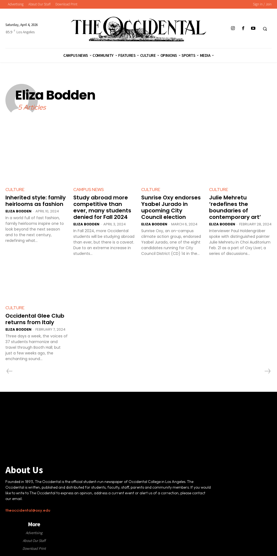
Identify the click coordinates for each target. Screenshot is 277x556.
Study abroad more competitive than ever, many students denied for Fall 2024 (102, 207)
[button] (265, 28)
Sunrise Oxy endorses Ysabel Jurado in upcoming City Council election (171, 207)
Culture (14, 189)
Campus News (88, 189)
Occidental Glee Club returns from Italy (34, 319)
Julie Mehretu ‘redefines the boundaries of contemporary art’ (235, 207)
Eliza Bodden (18, 211)
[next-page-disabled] (267, 371)
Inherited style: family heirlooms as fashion (35, 201)
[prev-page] (9, 371)
